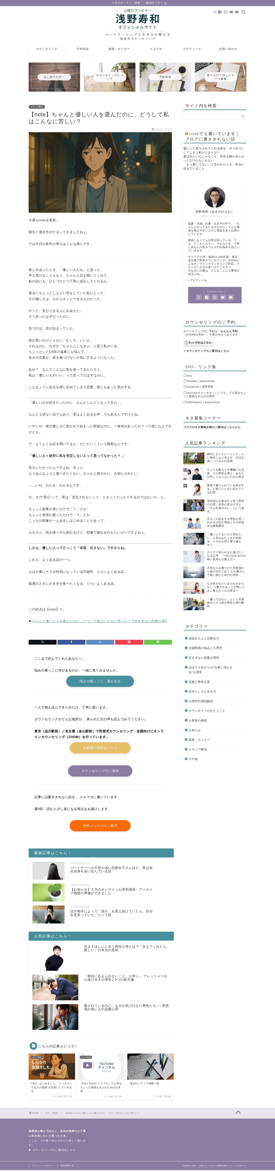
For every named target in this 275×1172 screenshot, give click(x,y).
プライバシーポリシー (43, 1167)
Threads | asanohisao (200, 381)
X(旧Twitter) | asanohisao (203, 402)
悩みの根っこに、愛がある (100, 682)
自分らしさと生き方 (202, 691)
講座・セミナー (119, 49)
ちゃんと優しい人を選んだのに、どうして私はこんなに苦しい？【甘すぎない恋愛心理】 (100, 621)
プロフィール (192, 49)
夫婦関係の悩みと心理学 (205, 648)
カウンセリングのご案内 (100, 772)
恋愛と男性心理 (199, 682)
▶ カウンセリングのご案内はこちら (52, 1151)
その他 (193, 759)
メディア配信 (37, 107)
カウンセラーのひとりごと (207, 711)
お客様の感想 (198, 720)
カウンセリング (46, 49)
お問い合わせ (228, 49)
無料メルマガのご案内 (100, 827)
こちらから (233, 427)
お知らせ (195, 730)
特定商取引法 (67, 1167)
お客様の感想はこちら (100, 749)
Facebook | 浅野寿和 (199, 387)
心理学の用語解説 (201, 701)
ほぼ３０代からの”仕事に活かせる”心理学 (211, 670)
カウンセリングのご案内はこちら (207, 351)
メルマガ (156, 49)
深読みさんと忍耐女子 (204, 638)
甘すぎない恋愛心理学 (204, 657)
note (189, 375)
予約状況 (83, 49)
